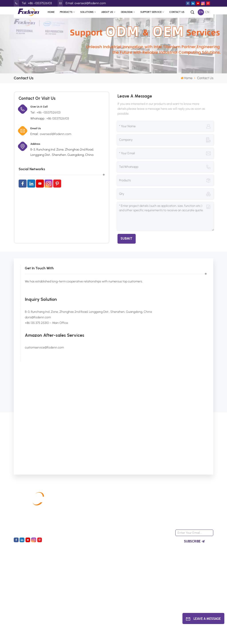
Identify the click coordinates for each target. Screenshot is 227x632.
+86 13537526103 (57, 118)
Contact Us (176, 12)
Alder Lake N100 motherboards (148, 508)
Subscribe (194, 541)
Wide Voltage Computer (146, 530)
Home (51, 12)
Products (66, 12)
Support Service (151, 12)
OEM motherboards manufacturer (150, 579)
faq (104, 545)
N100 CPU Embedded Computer (151, 551)
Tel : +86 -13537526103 (33, 3)
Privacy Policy (58, 625)
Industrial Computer (77, 513)
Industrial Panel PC (76, 521)
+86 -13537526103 (49, 112)
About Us (107, 12)
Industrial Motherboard (79, 505)
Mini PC (69, 529)
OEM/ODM (127, 12)
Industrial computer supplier (150, 593)
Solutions (87, 12)
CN (207, 12)
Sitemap (21, 625)
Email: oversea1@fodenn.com (82, 3)
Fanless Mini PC (147, 519)
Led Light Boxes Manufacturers (154, 625)
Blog (42, 625)
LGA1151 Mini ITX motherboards (148, 565)
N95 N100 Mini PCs (149, 541)
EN (201, 12)
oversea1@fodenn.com (55, 134)
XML (33, 625)
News (105, 529)
